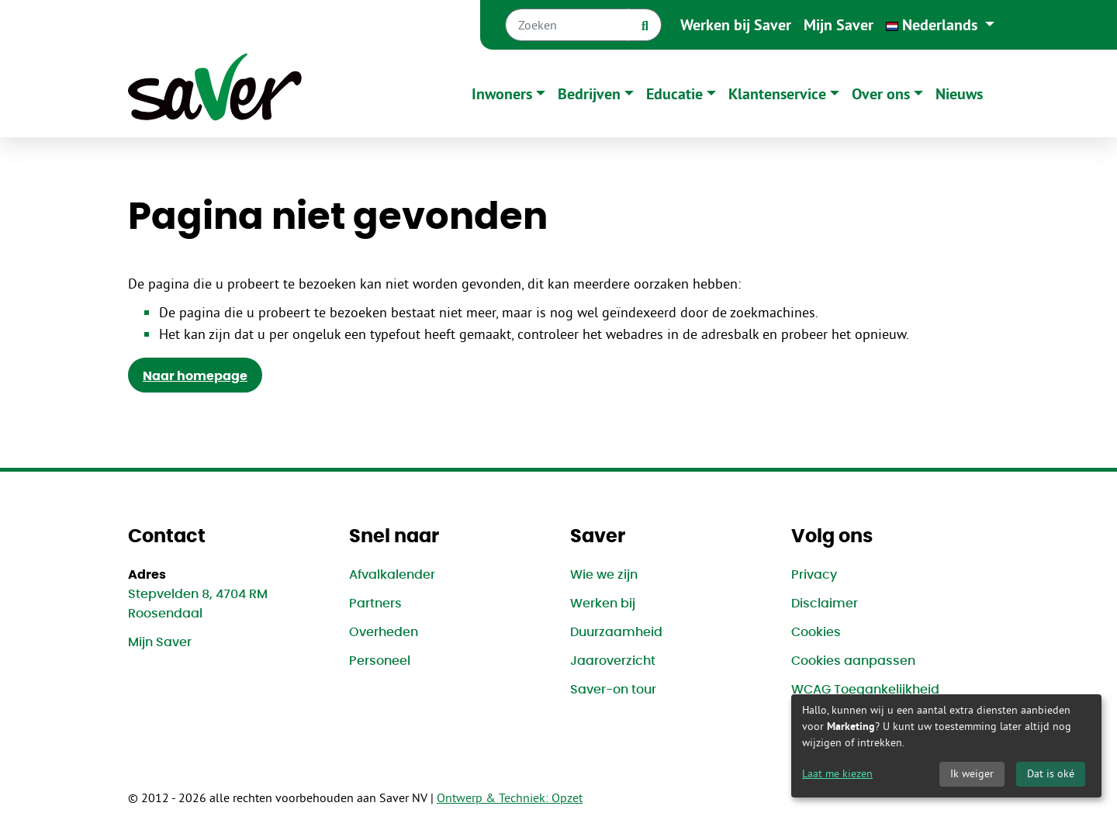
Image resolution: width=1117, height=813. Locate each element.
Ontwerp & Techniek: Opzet (510, 797)
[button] (940, 25)
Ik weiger (972, 773)
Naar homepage (195, 376)
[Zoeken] (567, 25)
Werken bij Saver (735, 25)
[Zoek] (645, 25)
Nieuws (959, 94)
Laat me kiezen (837, 773)
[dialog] (946, 745)
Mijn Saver (838, 25)
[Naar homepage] (215, 93)
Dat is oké (1050, 773)
